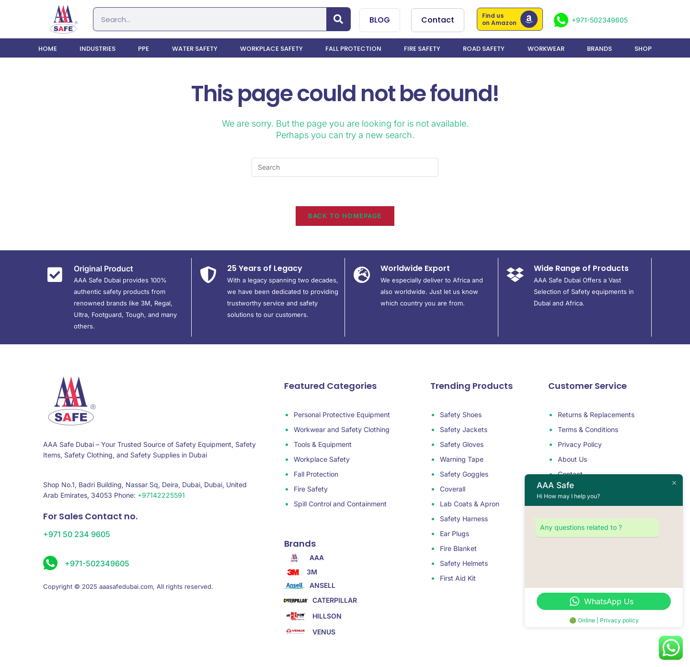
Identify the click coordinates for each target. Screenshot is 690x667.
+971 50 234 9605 (76, 534)
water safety (195, 48)
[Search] (339, 19)
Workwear (546, 48)
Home (47, 48)
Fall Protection (353, 48)
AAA (317, 557)
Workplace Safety (271, 48)
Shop (643, 48)
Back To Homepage (345, 216)
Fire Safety (422, 48)
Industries (97, 48)
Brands (599, 48)
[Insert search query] (345, 167)
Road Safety (484, 48)
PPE (143, 48)
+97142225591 (161, 495)
